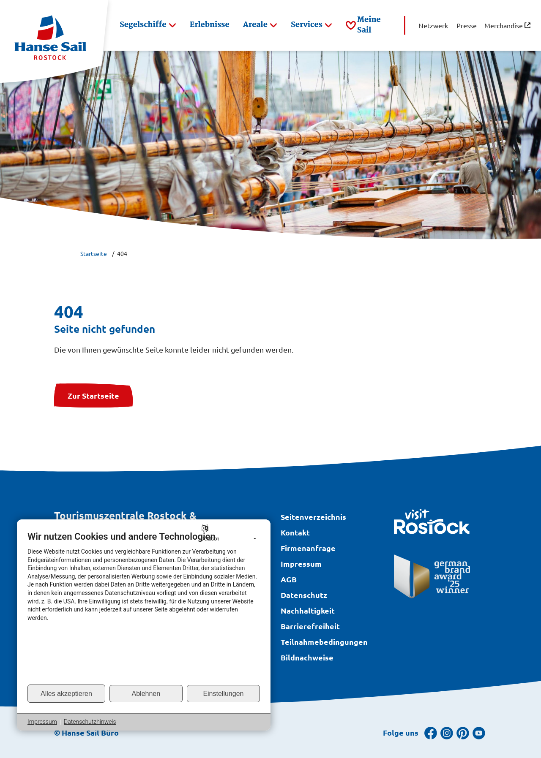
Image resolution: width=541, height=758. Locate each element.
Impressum (42, 721)
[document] (143, 607)
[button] (148, 25)
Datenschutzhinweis (90, 721)
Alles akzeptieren (66, 693)
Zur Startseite (93, 395)
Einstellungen (223, 693)
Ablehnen (146, 693)
